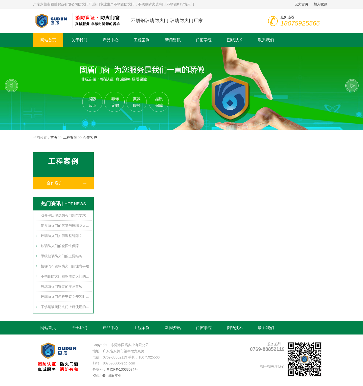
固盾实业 (114, 376)
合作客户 (90, 137)
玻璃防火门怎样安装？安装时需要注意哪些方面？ (66, 297)
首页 (53, 137)
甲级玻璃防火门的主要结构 (61, 256)
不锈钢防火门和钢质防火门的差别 (66, 276)
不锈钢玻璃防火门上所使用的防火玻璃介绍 (66, 307)
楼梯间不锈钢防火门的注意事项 (65, 266)
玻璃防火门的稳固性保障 (60, 246)
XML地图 (99, 376)
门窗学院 (204, 40)
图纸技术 (235, 40)
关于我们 (79, 40)
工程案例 (142, 40)
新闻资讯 (173, 40)
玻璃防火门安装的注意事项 (61, 286)
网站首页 (48, 40)
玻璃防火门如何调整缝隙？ (61, 236)
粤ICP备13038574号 (122, 369)
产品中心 (110, 40)
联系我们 (266, 40)
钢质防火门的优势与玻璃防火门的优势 (66, 226)
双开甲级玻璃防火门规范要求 (63, 215)
